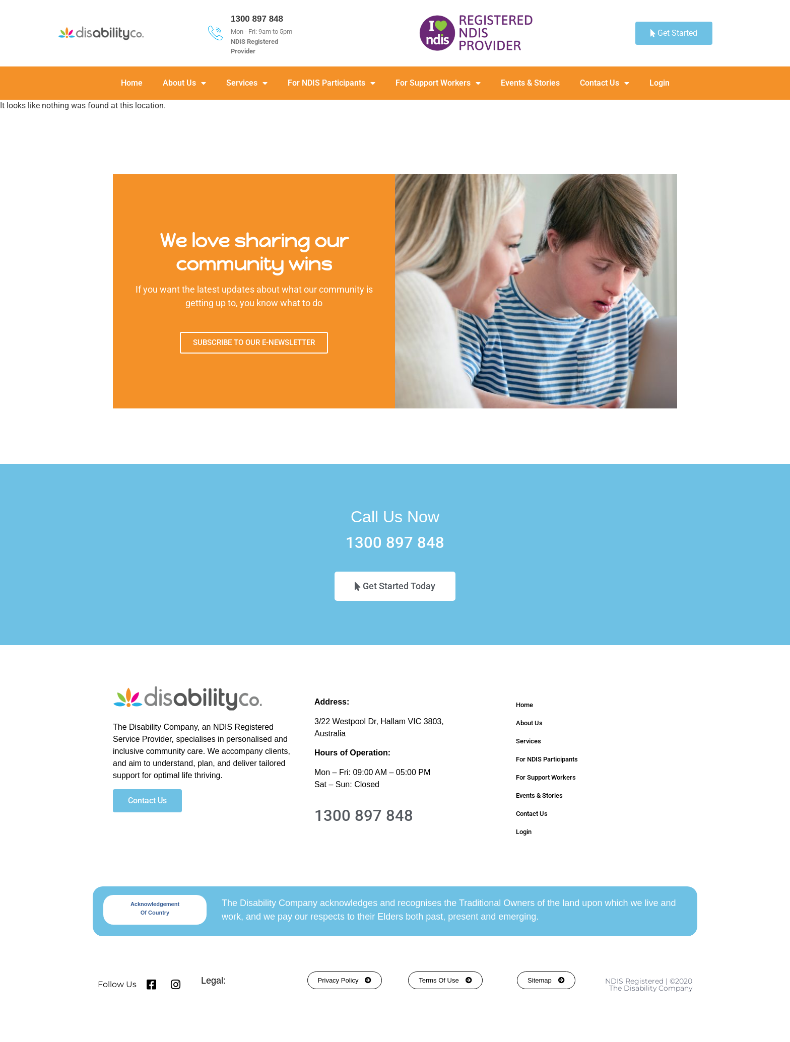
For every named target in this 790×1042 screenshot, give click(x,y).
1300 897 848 (257, 19)
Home (132, 83)
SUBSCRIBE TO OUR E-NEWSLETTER (254, 342)
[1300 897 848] (215, 33)
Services (247, 83)
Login (659, 83)
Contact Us (604, 83)
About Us (184, 83)
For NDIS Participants (331, 83)
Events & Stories (530, 83)
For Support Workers (438, 83)
